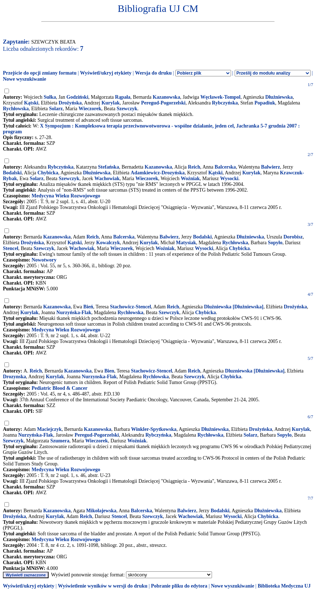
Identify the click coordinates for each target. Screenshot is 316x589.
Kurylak (110, 103)
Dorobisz (292, 237)
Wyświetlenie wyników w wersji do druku (103, 586)
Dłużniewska (279, 97)
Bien (109, 371)
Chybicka (47, 172)
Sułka (50, 97)
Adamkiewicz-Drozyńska (158, 172)
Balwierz (270, 167)
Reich (194, 167)
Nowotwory (44, 260)
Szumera (59, 440)
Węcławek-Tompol (220, 97)
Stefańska (108, 167)
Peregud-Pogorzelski (163, 103)
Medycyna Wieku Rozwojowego (66, 195)
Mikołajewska (101, 510)
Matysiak (186, 242)
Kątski (31, 103)
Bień (88, 306)
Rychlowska (156, 376)
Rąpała (123, 97)
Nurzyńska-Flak (74, 312)
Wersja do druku (153, 73)
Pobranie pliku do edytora (179, 586)
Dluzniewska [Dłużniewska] (254, 371)
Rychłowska (16, 108)
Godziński (78, 97)
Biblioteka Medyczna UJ (284, 586)
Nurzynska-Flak (99, 376)
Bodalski (12, 172)
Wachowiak (106, 178)
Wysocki (229, 178)
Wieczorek (89, 108)
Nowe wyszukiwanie (24, 79)
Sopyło (275, 242)
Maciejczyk (49, 429)
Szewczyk (127, 108)
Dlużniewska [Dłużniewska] (233, 306)
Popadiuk (264, 103)
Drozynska (14, 376)
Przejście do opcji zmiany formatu (40, 73)
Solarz (56, 108)
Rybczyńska (225, 103)
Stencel (10, 248)
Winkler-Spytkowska (153, 429)
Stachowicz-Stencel (130, 306)
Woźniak (190, 178)
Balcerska (225, 167)
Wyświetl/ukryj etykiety (105, 73)
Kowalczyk (108, 242)
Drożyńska (70, 103)
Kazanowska (166, 97)
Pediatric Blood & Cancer (59, 388)
